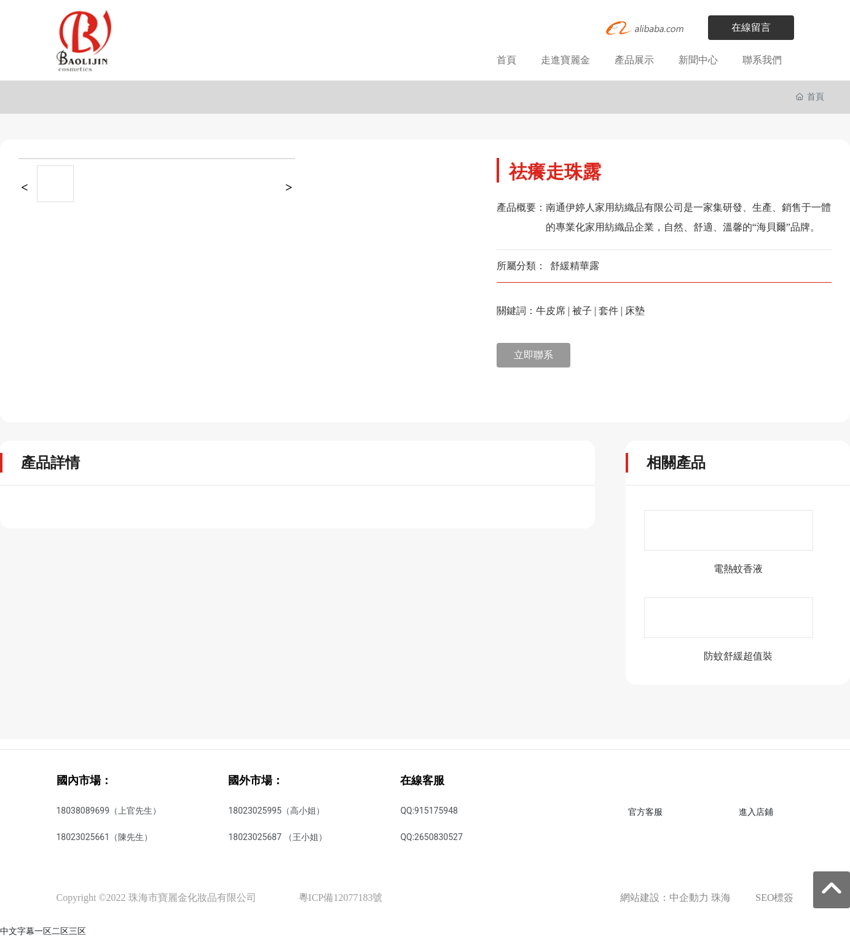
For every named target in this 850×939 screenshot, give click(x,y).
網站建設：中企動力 (664, 897)
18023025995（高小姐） (276, 810)
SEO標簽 (774, 897)
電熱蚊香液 (738, 569)
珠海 (721, 897)
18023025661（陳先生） (105, 837)
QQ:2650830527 (431, 837)
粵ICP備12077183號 (341, 897)
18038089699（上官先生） (109, 810)
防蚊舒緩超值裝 (738, 656)
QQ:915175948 (428, 810)
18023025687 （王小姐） (277, 837)
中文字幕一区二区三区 (43, 931)
